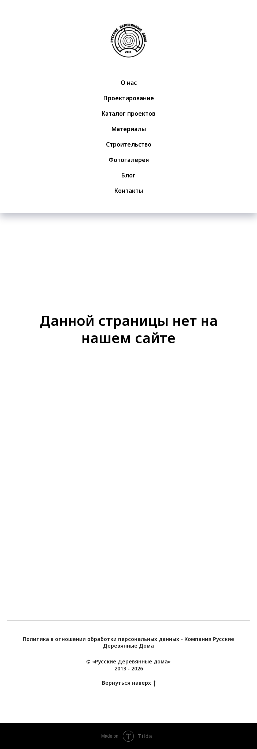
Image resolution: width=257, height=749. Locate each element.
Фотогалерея (129, 160)
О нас (129, 83)
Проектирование (128, 98)
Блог (128, 175)
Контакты (128, 191)
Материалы (128, 129)
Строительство (128, 144)
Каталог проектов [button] (128, 113)
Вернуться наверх (128, 683)
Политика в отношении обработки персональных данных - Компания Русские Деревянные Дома (128, 642)
